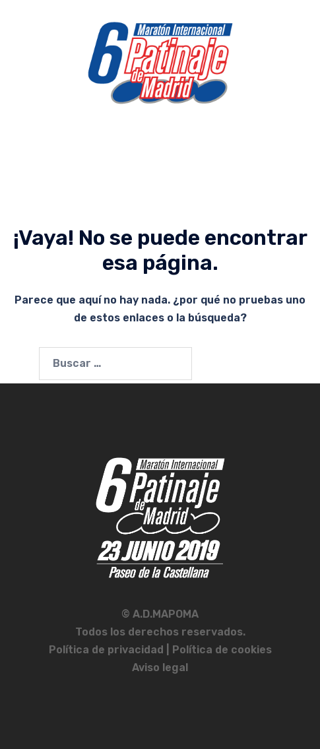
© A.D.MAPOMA (160, 614)
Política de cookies (222, 649)
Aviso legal (160, 667)
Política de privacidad (107, 649)
